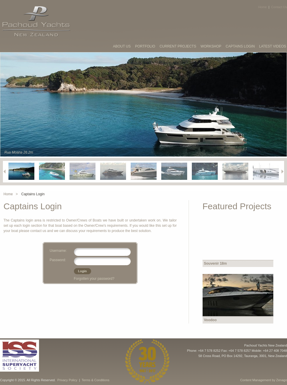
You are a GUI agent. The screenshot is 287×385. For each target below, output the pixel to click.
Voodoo (210, 320)
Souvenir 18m (215, 263)
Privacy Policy (67, 380)
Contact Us (279, 7)
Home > (10, 194)
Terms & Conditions (95, 380)
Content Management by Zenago (263, 380)
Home (262, 7)
